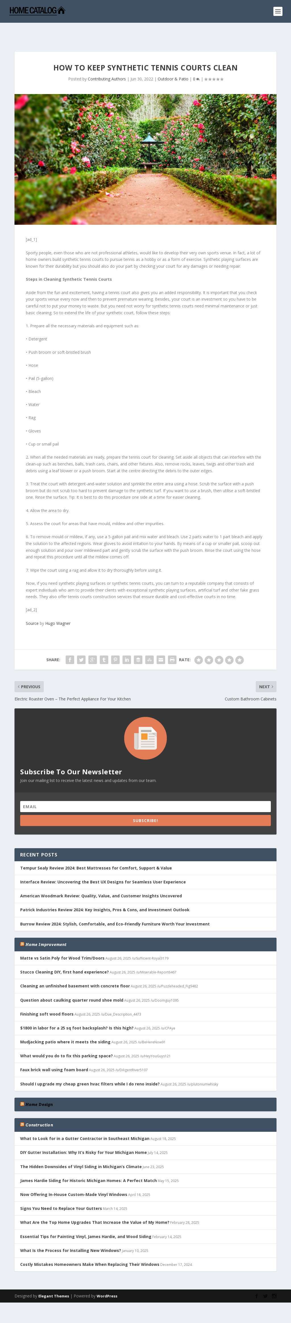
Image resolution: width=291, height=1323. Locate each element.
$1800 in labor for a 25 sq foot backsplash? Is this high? (77, 1010)
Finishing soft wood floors (47, 996)
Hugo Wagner (57, 605)
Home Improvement (46, 926)
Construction (39, 1107)
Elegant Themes (53, 1278)
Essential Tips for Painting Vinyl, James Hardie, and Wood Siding (85, 1219)
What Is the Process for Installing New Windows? (70, 1232)
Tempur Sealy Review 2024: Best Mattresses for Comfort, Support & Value (96, 850)
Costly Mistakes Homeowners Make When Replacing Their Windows (89, 1246)
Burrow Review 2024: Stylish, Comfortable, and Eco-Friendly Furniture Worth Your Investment (115, 906)
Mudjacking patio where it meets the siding (65, 1024)
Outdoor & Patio (173, 61)
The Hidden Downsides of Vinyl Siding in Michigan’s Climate (81, 1149)
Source (32, 605)
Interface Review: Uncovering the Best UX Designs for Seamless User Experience (103, 864)
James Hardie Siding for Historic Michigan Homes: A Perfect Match (88, 1163)
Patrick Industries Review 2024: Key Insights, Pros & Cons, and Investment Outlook (105, 892)
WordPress (107, 1278)
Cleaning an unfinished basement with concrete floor (75, 968)
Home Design (39, 1086)
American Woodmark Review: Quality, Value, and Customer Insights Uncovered (101, 878)
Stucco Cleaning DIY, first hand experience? (64, 954)
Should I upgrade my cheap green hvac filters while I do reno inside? (90, 1066)
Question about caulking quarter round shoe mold (71, 982)
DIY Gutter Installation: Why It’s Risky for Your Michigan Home (83, 1134)
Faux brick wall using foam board (54, 1052)
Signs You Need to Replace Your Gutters (61, 1190)
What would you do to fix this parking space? (66, 1038)
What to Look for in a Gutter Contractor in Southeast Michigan (84, 1121)
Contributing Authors (107, 61)
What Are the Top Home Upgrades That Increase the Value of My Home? (94, 1204)
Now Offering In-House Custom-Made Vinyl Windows (73, 1177)
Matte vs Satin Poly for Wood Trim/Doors (62, 940)
